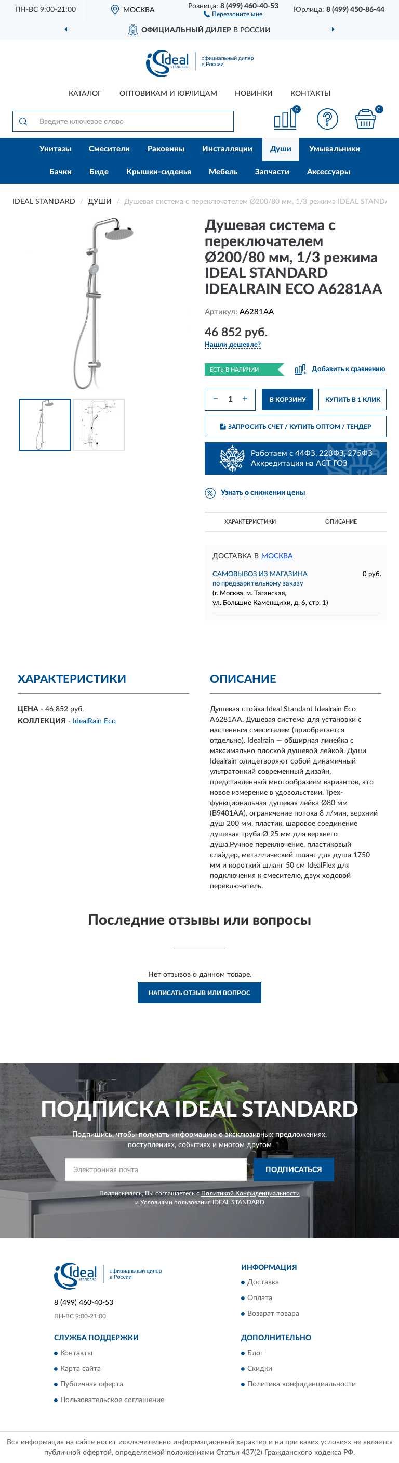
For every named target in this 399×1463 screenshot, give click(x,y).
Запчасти (272, 172)
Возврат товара (273, 1314)
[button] (233, 13)
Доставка (263, 1283)
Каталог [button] (85, 93)
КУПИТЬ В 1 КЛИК (352, 400)
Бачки (60, 172)
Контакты (310, 93)
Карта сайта (80, 1368)
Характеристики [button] (250, 522)
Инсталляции (227, 149)
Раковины (166, 149)
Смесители (109, 149)
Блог (255, 1353)
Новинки (254, 93)
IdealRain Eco (94, 721)
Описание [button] (341, 522)
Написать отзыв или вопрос (199, 993)
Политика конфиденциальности (301, 1384)
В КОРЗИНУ (288, 400)
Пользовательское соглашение (112, 1400)
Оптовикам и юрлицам (168, 93)
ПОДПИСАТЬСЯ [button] (293, 1170)
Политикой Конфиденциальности (250, 1193)
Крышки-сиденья (158, 172)
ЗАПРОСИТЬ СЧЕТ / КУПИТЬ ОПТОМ (295, 427)
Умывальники (334, 149)
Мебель (223, 172)
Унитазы (55, 149)
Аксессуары (328, 172)
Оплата (259, 1298)
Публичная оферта (91, 1384)
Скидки (259, 1368)
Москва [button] (277, 556)
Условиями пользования (175, 1202)
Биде (99, 172)
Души (280, 149)
